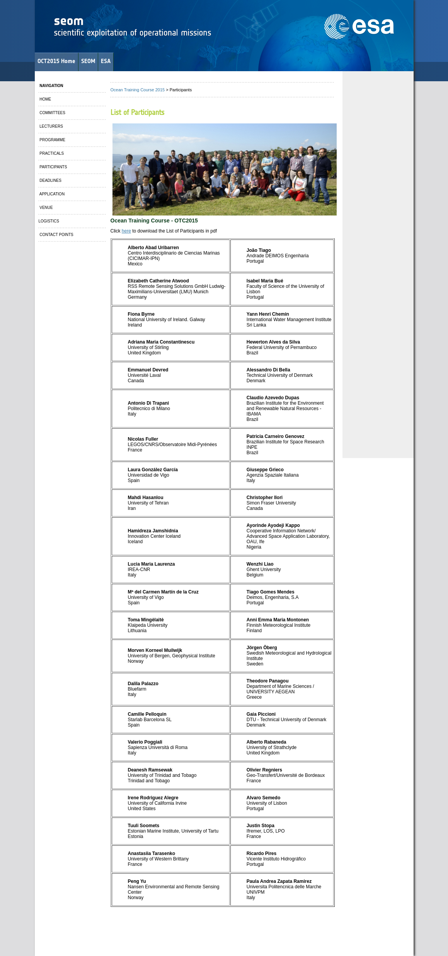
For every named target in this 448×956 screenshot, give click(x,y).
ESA (106, 61)
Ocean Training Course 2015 (138, 89)
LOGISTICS (49, 221)
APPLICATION (52, 194)
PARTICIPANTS (53, 167)
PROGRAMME (52, 140)
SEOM (88, 61)
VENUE (46, 207)
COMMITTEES (52, 113)
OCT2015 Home (56, 61)
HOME (45, 99)
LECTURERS (51, 126)
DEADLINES (50, 180)
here (126, 231)
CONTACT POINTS (56, 235)
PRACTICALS (51, 153)
